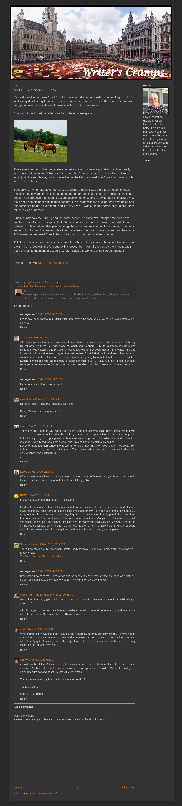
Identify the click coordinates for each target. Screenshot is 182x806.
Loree (23, 471)
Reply (23, 327)
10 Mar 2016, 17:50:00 (49, 379)
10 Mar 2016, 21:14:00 (38, 426)
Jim (22, 426)
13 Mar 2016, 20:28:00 (60, 594)
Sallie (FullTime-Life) (33, 594)
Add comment (24, 706)
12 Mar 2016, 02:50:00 (51, 544)
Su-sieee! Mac (29, 544)
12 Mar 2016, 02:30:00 (41, 495)
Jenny (24, 659)
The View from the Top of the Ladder (41, 556)
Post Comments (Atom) (43, 793)
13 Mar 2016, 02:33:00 (49, 571)
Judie (23, 629)
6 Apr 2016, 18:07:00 (40, 659)
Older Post (128, 787)
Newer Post (21, 787)
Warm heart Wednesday (53, 262)
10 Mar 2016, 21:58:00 (41, 471)
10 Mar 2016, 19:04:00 (48, 399)
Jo (21, 337)
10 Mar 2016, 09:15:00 (49, 314)
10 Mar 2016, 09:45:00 (37, 337)
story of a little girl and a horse (39, 286)
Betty (23, 495)
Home (75, 787)
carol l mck (27, 399)
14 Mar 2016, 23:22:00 (41, 629)
